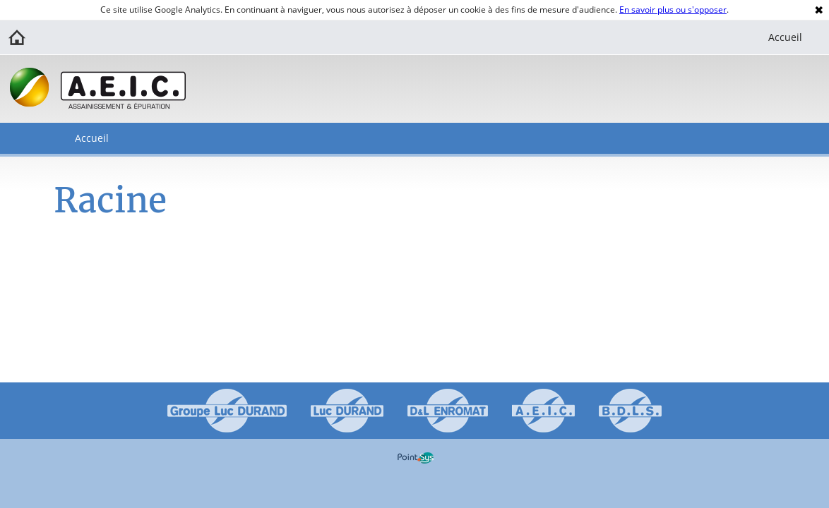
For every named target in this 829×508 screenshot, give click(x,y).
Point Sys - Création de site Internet (415, 458)
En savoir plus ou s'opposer (673, 10)
